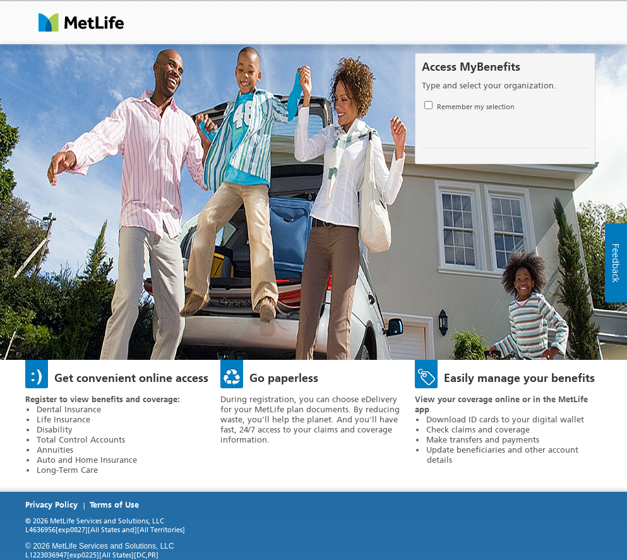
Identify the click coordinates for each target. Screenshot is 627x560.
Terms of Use (114, 504)
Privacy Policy (51, 504)
